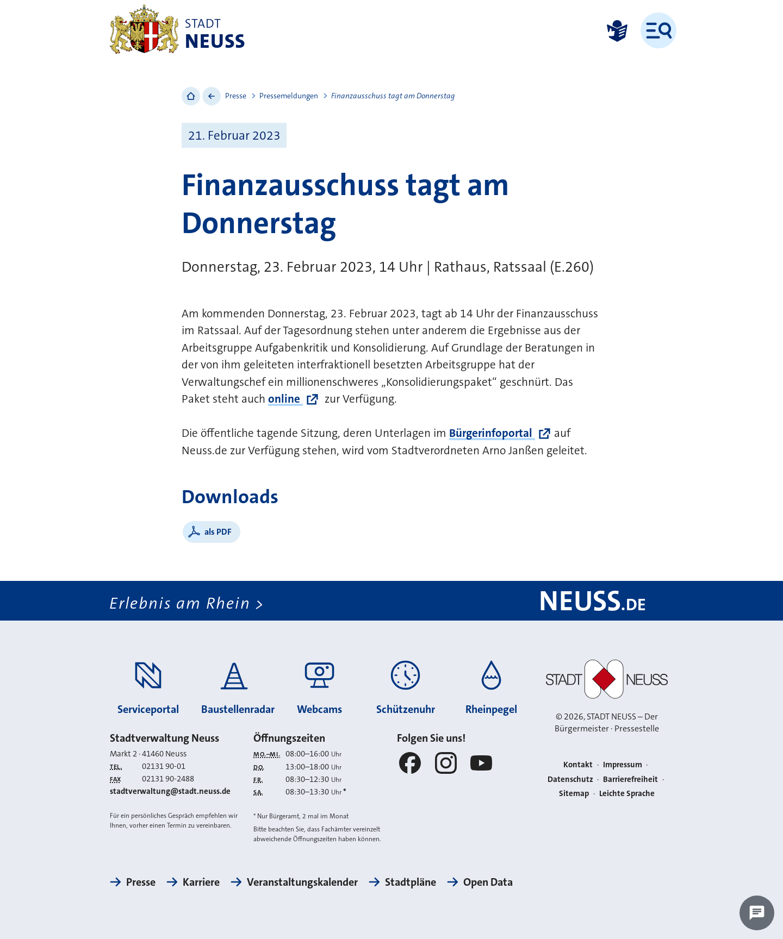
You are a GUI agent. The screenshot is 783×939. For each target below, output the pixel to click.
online (285, 398)
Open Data (488, 882)
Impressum (622, 764)
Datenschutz (570, 779)
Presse (235, 96)
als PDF (218, 531)
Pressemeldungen (288, 96)
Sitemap (574, 793)
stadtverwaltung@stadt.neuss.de (170, 791)
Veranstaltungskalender (302, 882)
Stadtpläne (410, 882)
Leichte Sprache (627, 793)
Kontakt (578, 764)
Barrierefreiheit (630, 779)
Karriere (201, 882)
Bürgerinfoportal (492, 433)
